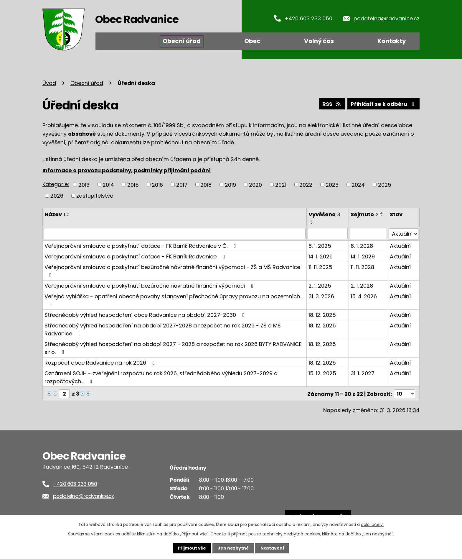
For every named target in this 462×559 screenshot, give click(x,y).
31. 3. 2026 (321, 296)
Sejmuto (365, 214)
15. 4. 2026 (364, 296)
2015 (133, 184)
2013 (84, 184)
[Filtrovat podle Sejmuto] (368, 233)
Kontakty (391, 41)
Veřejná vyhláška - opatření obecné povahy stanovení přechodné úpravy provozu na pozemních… (173, 299)
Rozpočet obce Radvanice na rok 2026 (100, 362)
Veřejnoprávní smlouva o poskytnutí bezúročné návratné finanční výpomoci (150, 285)
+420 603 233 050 (308, 18)
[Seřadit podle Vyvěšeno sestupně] (312, 223)
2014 (108, 184)
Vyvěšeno (325, 214)
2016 (157, 184)
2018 (206, 184)
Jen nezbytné (233, 548)
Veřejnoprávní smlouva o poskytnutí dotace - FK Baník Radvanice (135, 256)
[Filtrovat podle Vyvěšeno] (328, 233)
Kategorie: (55, 184)
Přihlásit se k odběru (384, 104)
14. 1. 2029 (363, 256)
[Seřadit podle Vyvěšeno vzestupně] (312, 221)
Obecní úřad (182, 41)
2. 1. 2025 (320, 285)
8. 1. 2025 (320, 245)
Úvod (114, 41)
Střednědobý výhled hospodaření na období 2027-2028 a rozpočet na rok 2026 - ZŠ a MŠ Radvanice (162, 329)
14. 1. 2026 (321, 256)
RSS (332, 104)
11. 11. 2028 (362, 267)
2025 (384, 184)
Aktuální (400, 245)
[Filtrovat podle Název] (175, 233)
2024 (358, 184)
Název (54, 214)
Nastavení (272, 548)
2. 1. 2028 (362, 285)
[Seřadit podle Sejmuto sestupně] (382, 215)
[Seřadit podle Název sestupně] (68, 215)
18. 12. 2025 (322, 314)
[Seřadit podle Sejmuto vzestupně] (382, 213)
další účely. (372, 524)
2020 (255, 184)
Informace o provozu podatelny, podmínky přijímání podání (126, 170)
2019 (230, 184)
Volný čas (319, 41)
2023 (332, 184)
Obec (252, 41)
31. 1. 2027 (362, 373)
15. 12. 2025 (322, 373)
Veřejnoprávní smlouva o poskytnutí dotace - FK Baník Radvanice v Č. (141, 245)
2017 (181, 184)
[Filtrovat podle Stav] (403, 233)
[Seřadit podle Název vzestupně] (68, 213)
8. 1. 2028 (362, 245)
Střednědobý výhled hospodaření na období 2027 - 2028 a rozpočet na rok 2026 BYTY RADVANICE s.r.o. (173, 347)
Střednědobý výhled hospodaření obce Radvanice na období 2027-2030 (145, 314)
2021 (280, 184)
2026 (56, 195)
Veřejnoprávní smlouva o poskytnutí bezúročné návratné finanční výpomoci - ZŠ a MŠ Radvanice (172, 270)
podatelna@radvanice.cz (387, 18)
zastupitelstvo (94, 195)
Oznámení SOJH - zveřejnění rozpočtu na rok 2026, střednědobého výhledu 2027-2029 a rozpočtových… (161, 377)
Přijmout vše (192, 548)
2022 (305, 184)
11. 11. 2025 (321, 267)
